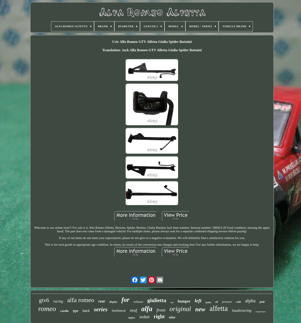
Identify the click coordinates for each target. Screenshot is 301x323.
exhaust (138, 301)
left (198, 300)
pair (262, 301)
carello (64, 311)
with (238, 301)
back (86, 311)
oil (216, 301)
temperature (261, 311)
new (200, 309)
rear (101, 301)
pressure (227, 301)
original (180, 309)
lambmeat (119, 311)
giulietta (156, 300)
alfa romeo (80, 299)
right (159, 316)
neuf (133, 310)
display (113, 301)
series (100, 309)
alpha (250, 300)
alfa (146, 309)
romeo (47, 309)
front (161, 310)
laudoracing (241, 310)
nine (172, 317)
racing (58, 301)
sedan (144, 316)
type (76, 311)
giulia (208, 302)
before (132, 317)
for (125, 299)
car (172, 302)
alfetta (218, 308)
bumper (184, 301)
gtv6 (44, 300)
